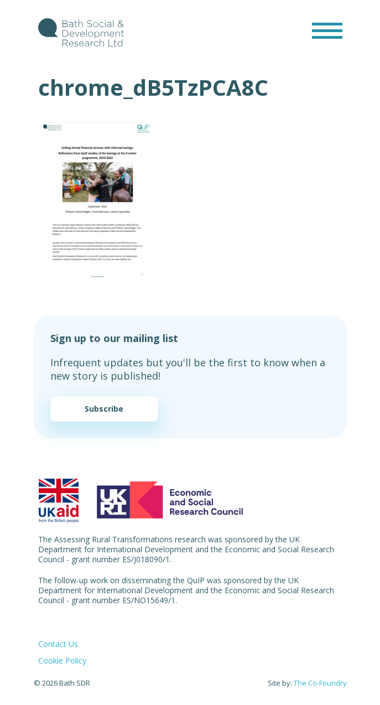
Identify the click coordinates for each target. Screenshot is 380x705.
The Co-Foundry (320, 683)
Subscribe (104, 408)
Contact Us (58, 644)
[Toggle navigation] (327, 30)
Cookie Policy (62, 660)
